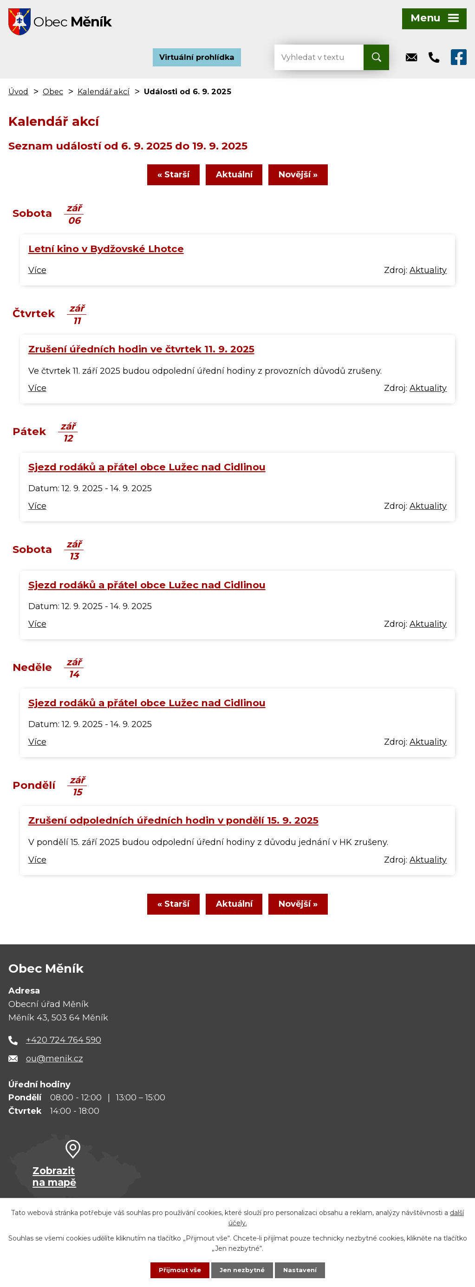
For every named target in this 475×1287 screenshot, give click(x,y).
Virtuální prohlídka (196, 60)
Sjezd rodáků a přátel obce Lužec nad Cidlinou (147, 472)
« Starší (164, 180)
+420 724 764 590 (63, 1048)
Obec (53, 94)
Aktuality (428, 276)
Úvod (18, 94)
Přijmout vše (177, 1270)
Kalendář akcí (104, 94)
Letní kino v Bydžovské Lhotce (106, 254)
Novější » (307, 180)
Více (37, 276)
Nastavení (302, 1270)
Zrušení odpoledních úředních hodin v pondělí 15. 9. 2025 (173, 826)
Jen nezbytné (241, 1270)
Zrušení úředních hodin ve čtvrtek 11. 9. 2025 (141, 354)
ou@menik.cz (54, 1066)
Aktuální (234, 180)
